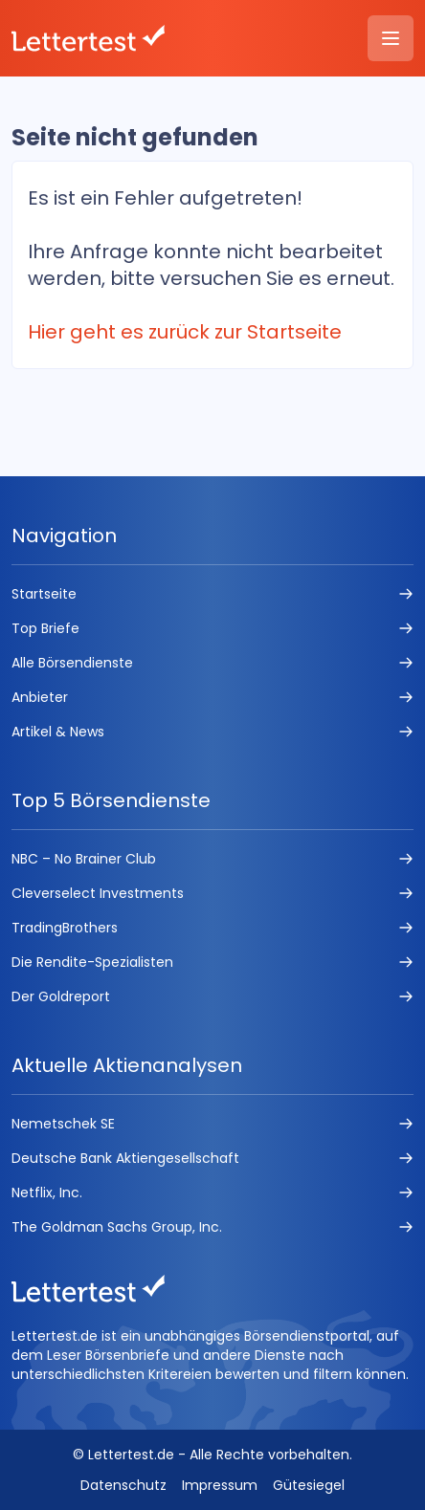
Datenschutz (123, 1485)
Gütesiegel (309, 1485)
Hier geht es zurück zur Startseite (185, 331)
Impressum (219, 1485)
